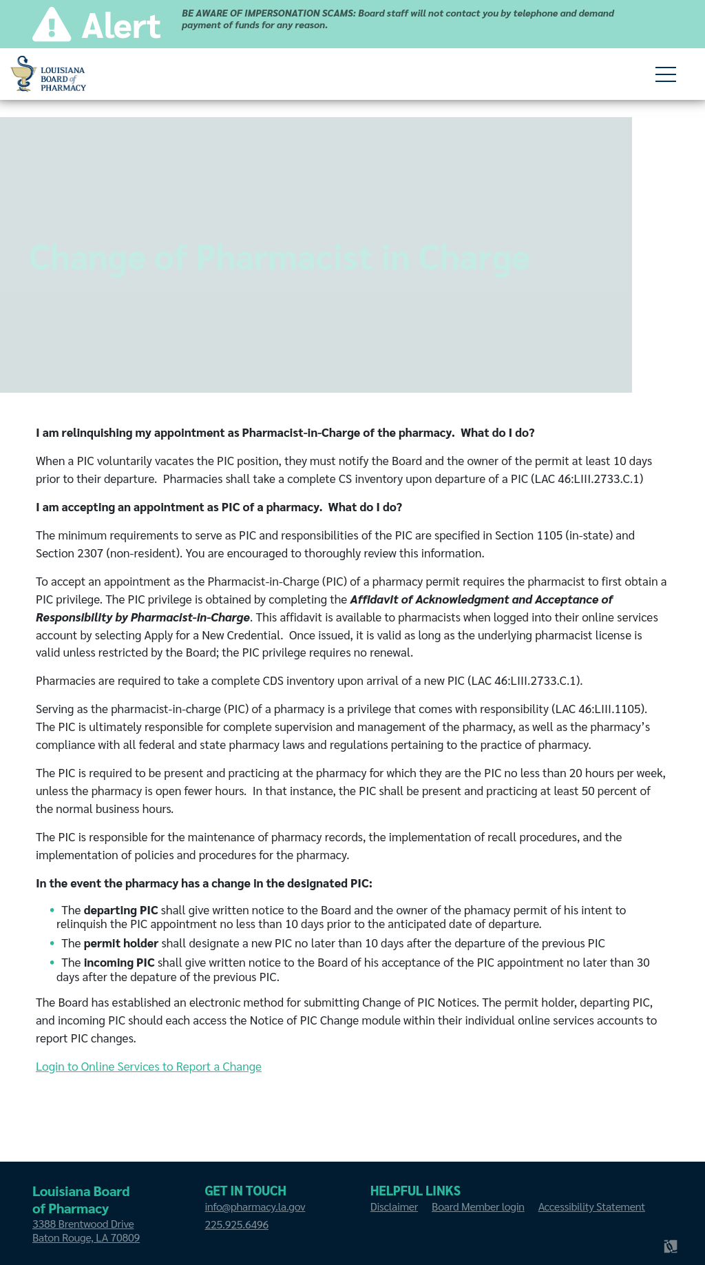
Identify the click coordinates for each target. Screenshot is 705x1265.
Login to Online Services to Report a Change (149, 1069)
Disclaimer (394, 1206)
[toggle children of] (665, 74)
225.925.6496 (236, 1224)
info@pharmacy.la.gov (254, 1206)
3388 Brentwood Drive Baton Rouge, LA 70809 (86, 1230)
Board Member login (478, 1206)
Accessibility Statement (591, 1206)
